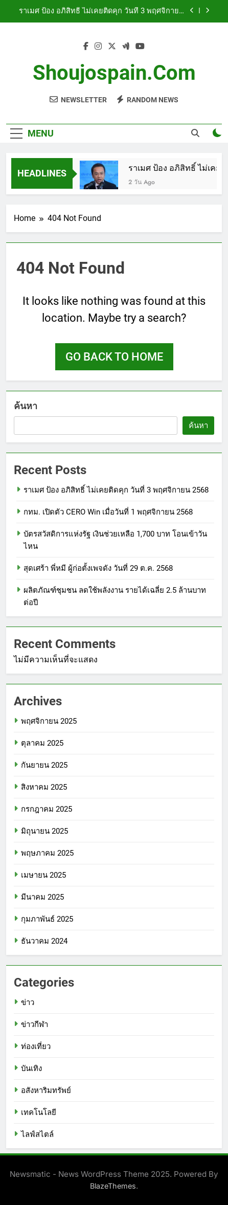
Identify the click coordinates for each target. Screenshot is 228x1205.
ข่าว (27, 1002)
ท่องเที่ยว (36, 1046)
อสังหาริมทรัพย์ (46, 1090)
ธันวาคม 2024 (44, 941)
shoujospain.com (114, 73)
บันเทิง (31, 1068)
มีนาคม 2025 (42, 897)
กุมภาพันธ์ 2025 (47, 919)
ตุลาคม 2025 (42, 743)
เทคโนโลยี (38, 1112)
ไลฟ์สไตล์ (37, 1134)
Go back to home (114, 356)
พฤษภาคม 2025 (47, 853)
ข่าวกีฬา (34, 1024)
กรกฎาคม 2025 (46, 809)
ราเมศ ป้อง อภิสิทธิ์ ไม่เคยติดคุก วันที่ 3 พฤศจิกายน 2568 (101, 11)
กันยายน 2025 (44, 765)
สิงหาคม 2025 (44, 787)
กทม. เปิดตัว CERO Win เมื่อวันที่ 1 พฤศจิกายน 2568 (108, 512)
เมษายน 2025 (43, 875)
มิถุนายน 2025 (44, 831)
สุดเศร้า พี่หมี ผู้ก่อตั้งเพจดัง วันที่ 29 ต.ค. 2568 (98, 568)
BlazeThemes (113, 1185)
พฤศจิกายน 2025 (49, 721)
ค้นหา (25, 405)
